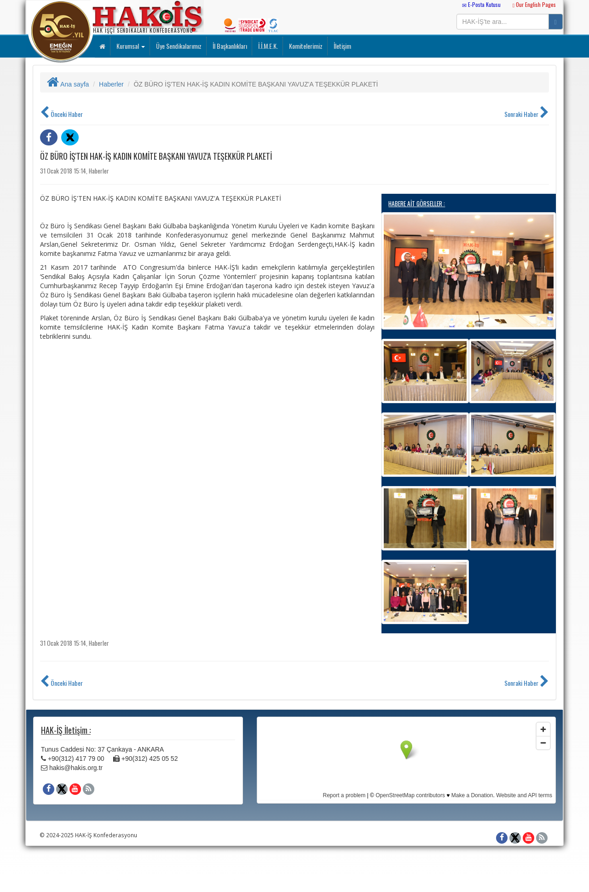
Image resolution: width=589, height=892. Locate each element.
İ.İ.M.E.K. (267, 46)
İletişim (341, 46)
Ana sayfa (68, 84)
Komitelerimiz (305, 46)
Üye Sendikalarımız (178, 46)
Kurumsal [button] (130, 46)
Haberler (111, 84)
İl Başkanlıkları (229, 46)
